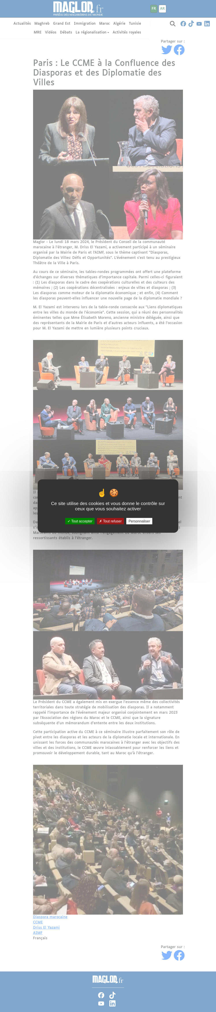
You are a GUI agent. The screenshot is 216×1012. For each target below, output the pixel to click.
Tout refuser (110, 521)
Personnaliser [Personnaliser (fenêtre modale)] (139, 521)
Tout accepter (79, 521)
